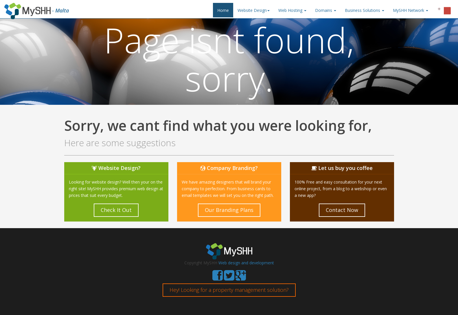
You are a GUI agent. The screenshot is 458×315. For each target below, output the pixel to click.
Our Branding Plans (229, 209)
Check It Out (116, 209)
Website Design (254, 10)
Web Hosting (292, 10)
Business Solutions (364, 10)
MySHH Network (410, 10)
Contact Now (342, 209)
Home (223, 10)
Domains (325, 10)
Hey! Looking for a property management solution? (229, 289)
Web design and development (246, 262)
